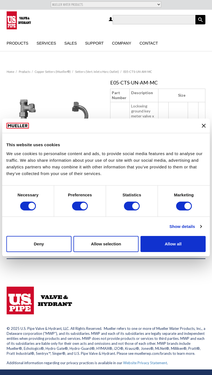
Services (46, 43)
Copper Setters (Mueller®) (53, 71)
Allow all (173, 244)
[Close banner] (204, 126)
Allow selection (106, 244)
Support (94, 43)
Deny (39, 244)
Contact (148, 43)
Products (17, 43)
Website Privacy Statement (145, 363)
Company (121, 43)
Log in (111, 19)
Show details (182, 226)
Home (10, 71)
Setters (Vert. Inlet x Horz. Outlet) (97, 71)
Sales (70, 43)
